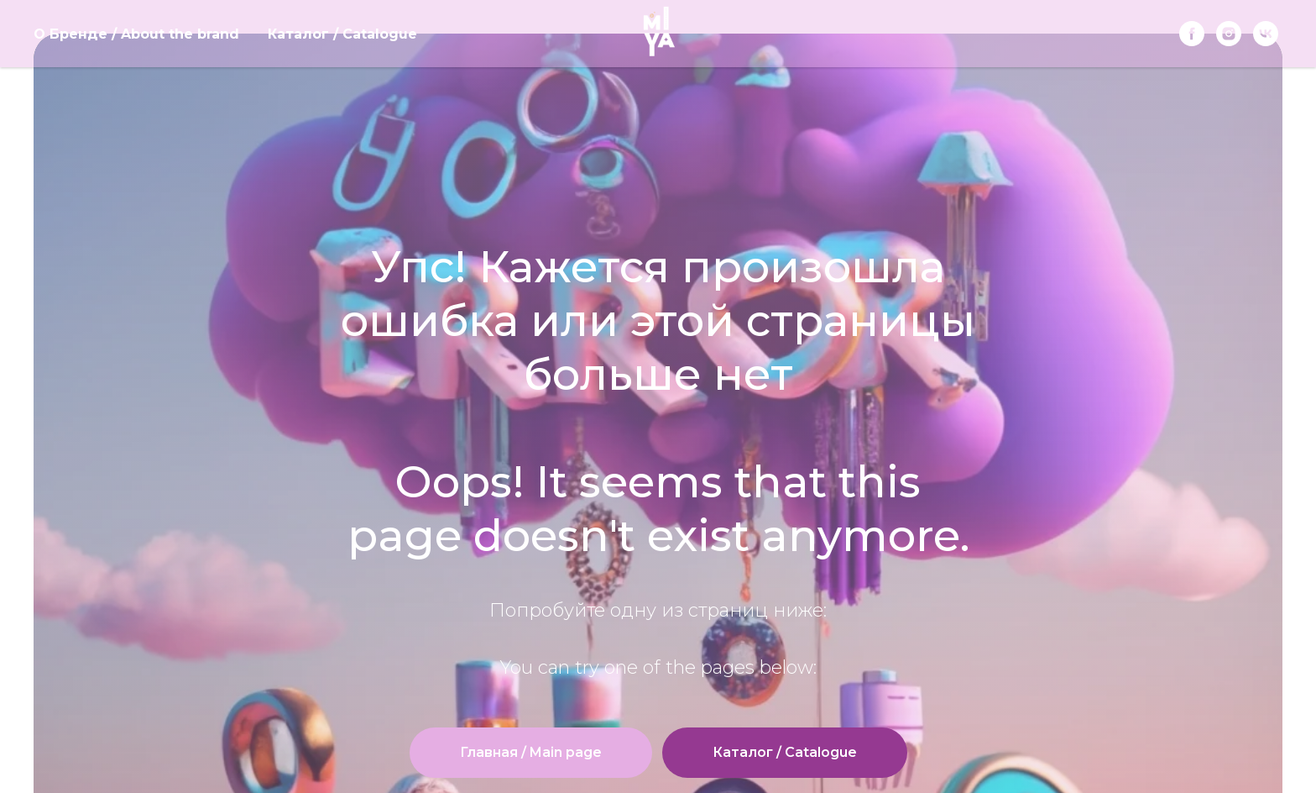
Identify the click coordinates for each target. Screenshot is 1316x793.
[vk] (1265, 33)
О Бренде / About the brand (136, 34)
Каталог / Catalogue (342, 34)
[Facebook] (1191, 33)
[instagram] (1228, 33)
